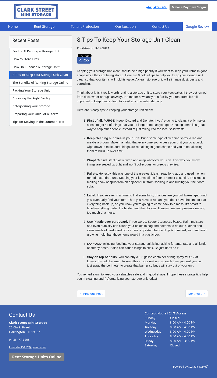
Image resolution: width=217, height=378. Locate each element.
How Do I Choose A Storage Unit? (36, 67)
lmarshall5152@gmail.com (28, 347)
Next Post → (196, 294)
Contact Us (160, 26)
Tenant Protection (85, 26)
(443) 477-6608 (156, 7)
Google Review (197, 26)
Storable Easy (198, 366)
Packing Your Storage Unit (31, 90)
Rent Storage (44, 26)
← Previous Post (91, 294)
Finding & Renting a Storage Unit (36, 51)
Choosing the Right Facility (31, 98)
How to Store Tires (26, 59)
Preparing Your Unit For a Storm (35, 114)
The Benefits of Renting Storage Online (40, 83)
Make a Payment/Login (189, 7)
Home (13, 26)
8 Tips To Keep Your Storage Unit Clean (40, 75)
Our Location (125, 26)
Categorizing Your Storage (31, 106)
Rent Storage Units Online (36, 356)
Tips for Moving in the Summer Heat (38, 122)
